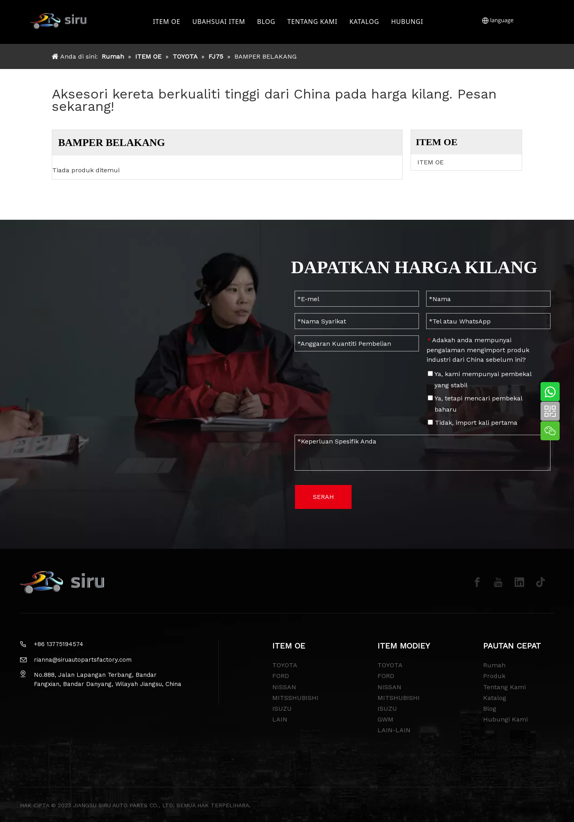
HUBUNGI (408, 22)
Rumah (494, 665)
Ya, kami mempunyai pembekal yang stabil (479, 379)
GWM (385, 719)
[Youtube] (498, 582)
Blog (489, 708)
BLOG (267, 22)
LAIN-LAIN (394, 730)
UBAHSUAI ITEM (219, 22)
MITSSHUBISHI (295, 698)
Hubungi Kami (505, 719)
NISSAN (284, 687)
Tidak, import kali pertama (472, 422)
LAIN (279, 719)
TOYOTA (284, 665)
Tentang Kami (504, 687)
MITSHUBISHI (398, 698)
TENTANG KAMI (314, 22)
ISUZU (282, 708)
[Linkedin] (519, 582)
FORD (280, 676)
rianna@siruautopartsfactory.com (83, 659)
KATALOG (365, 22)
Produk (494, 676)
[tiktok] (540, 582)
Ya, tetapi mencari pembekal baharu (475, 403)
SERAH (323, 497)
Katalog (494, 698)
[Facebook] (477, 582)
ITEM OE (167, 22)
